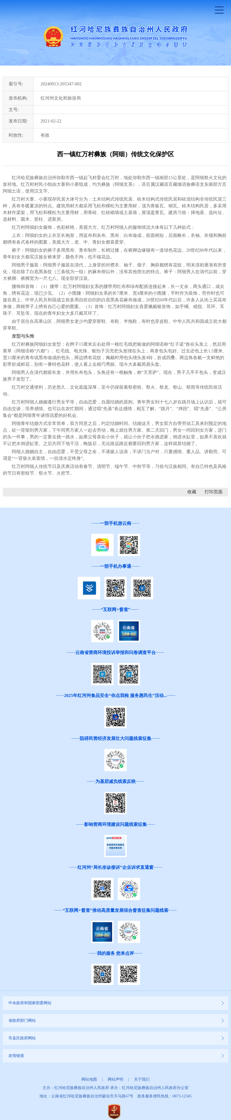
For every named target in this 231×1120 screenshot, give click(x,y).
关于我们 (142, 1079)
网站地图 (89, 1079)
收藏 (191, 491)
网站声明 (115, 1079)
